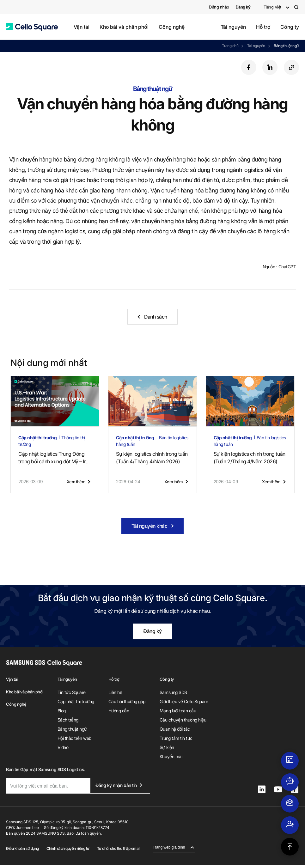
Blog (62, 710)
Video (63, 747)
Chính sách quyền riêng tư (67, 848)
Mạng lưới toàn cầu (178, 710)
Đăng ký (152, 631)
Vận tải (81, 27)
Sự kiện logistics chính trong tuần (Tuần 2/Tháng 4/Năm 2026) (249, 458)
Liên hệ (115, 692)
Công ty (289, 27)
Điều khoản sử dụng (22, 848)
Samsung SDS (173, 692)
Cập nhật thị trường (76, 701)
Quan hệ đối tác (175, 729)
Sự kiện (167, 747)
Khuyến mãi (171, 756)
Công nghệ (171, 27)
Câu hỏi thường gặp (126, 701)
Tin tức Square (72, 692)
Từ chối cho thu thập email (118, 848)
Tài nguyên (233, 27)
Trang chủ (230, 45)
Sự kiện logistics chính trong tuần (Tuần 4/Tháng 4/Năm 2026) (152, 458)
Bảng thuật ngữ (286, 45)
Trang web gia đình (169, 847)
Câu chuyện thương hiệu (183, 719)
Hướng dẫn (118, 710)
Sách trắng (68, 719)
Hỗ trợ (263, 27)
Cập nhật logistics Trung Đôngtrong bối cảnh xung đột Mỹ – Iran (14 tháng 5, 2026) (54, 458)
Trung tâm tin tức (176, 738)
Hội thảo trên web (74, 738)
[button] (32, 27)
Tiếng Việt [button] (272, 6)
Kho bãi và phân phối (124, 27)
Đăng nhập (219, 6)
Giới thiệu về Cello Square (184, 701)
